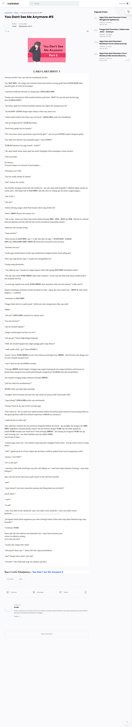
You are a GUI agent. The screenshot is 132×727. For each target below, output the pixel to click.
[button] (32, 3)
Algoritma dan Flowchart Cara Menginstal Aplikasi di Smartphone (111, 18)
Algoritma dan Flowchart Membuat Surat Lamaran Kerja (111, 42)
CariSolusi (13, 3)
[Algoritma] (101, 22)
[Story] (47, 643)
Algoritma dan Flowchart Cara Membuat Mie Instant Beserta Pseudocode (111, 54)
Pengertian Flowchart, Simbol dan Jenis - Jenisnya (113, 30)
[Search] (54, 3)
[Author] (41, 25)
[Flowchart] (108, 22)
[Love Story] (37, 643)
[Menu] (4, 3)
